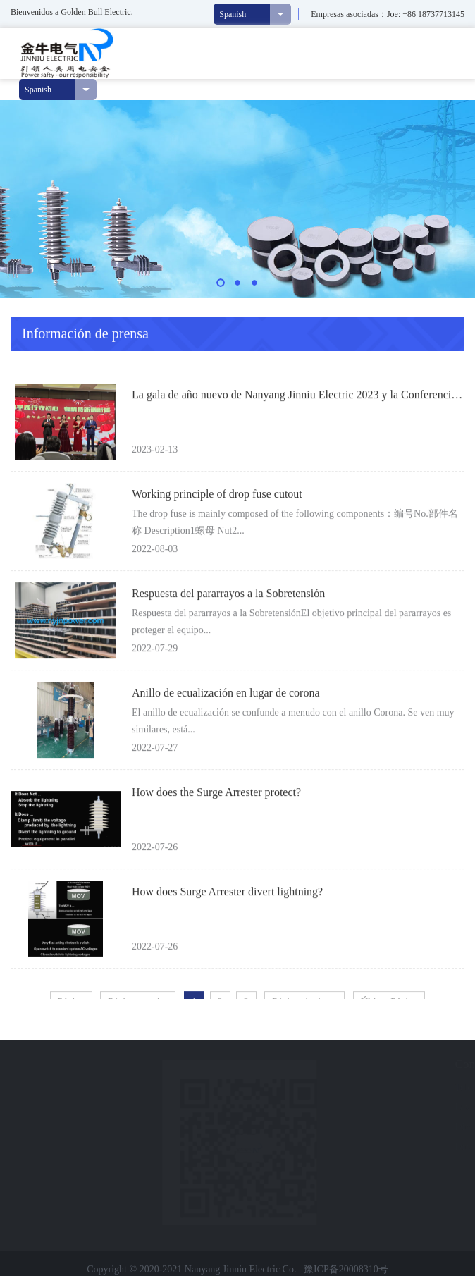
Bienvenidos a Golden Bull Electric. (72, 12)
